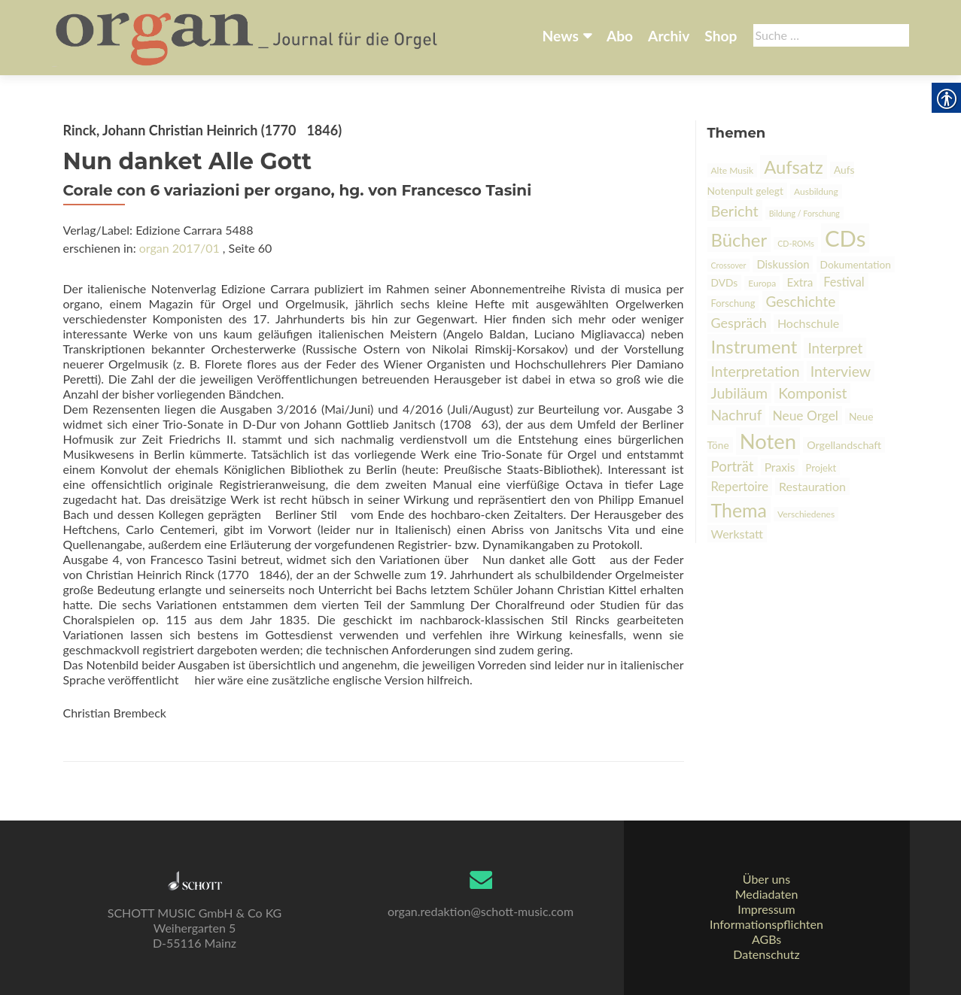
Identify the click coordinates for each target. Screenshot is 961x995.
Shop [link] (720, 35)
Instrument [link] (754, 346)
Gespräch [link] (739, 322)
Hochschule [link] (808, 323)
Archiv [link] (668, 35)
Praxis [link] (780, 467)
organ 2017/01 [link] (179, 248)
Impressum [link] (766, 909)
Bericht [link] (735, 211)
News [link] (561, 35)
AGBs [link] (766, 939)
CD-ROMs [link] (795, 243)
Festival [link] (843, 282)
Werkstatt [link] (737, 533)
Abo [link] (620, 35)
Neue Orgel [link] (805, 415)
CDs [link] (845, 238)
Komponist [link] (812, 393)
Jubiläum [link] (739, 393)
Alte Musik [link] (732, 170)
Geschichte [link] (801, 301)
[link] (248, 36)
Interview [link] (840, 371)
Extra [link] (799, 282)
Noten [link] (768, 441)
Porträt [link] (732, 466)
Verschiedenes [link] (806, 514)
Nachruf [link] (736, 414)
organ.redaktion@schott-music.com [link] (480, 911)
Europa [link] (762, 283)
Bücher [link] (739, 239)
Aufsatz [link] (793, 166)
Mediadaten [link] (766, 894)
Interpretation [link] (755, 371)
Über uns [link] (766, 879)
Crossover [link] (729, 265)
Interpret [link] (834, 347)
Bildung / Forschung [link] (804, 213)
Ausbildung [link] (816, 191)
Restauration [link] (812, 486)
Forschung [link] (733, 303)
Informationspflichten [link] (766, 924)
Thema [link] (739, 510)
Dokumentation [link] (855, 264)
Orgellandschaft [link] (844, 444)
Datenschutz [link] (766, 954)
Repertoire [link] (739, 486)
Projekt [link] (821, 468)
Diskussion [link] (782, 264)
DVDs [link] (724, 282)
